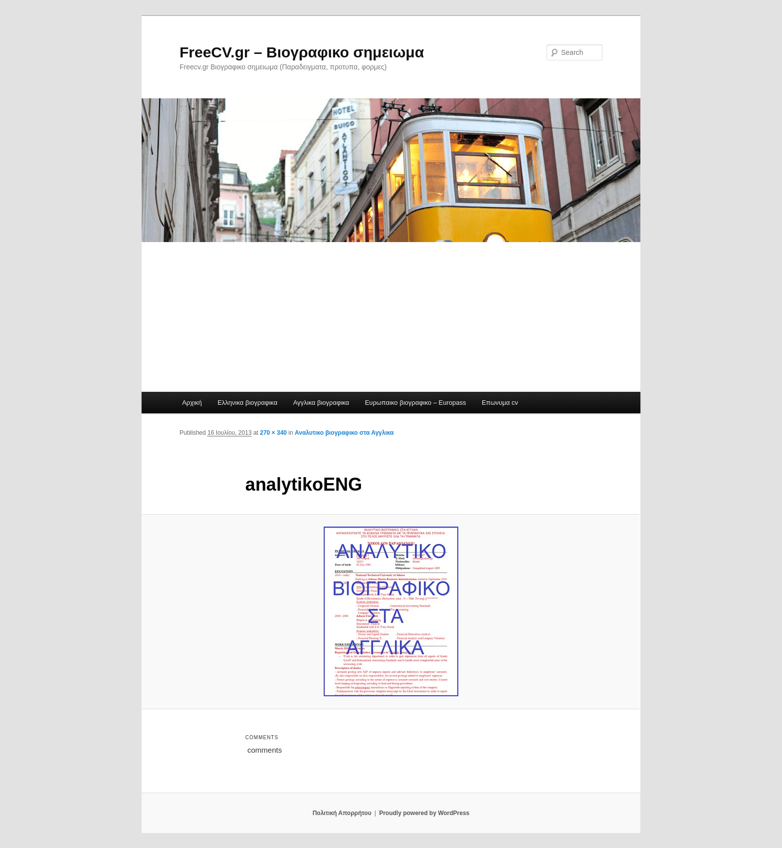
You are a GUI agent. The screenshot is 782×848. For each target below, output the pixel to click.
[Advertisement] (391, 317)
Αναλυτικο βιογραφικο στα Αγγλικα (344, 432)
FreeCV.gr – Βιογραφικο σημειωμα (302, 52)
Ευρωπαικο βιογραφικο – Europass (415, 402)
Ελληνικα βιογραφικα (247, 402)
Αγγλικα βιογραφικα (321, 402)
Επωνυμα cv (500, 402)
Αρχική (192, 402)
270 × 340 (273, 432)
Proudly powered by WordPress (424, 813)
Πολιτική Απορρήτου (342, 813)
